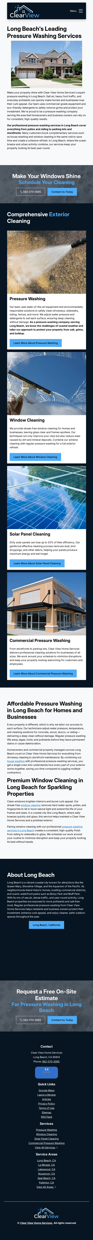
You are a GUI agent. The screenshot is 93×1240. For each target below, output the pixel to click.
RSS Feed (46, 1116)
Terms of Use (46, 1108)
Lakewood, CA (46, 1169)
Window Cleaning (46, 1134)
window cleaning (31, 805)
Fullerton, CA (46, 1182)
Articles (46, 1099)
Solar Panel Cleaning (46, 1138)
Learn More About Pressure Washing (36, 343)
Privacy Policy (46, 1103)
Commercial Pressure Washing (47, 1143)
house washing (16, 761)
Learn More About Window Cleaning (35, 457)
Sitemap (46, 1112)
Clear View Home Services (36, 1223)
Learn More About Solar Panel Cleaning (37, 563)
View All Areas (46, 1187)
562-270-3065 (30, 191)
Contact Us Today (62, 191)
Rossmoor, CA (46, 1173)
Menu (77, 11)
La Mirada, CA (46, 1164)
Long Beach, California (46, 925)
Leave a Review (46, 1094)
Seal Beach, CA (46, 1178)
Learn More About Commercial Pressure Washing (43, 673)
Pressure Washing (46, 1129)
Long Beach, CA (46, 1160)
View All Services (46, 1147)
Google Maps (46, 1090)
